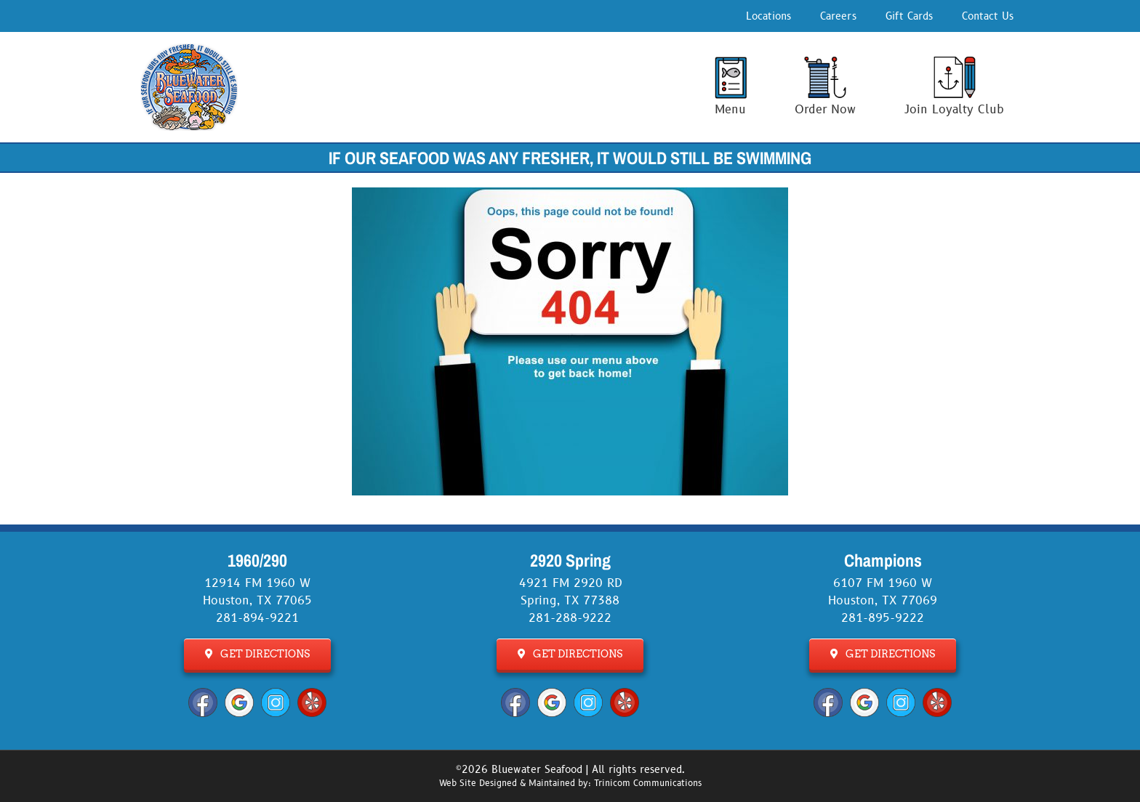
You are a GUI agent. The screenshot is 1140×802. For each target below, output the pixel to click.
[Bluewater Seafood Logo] (189, 49)
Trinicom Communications (648, 783)
